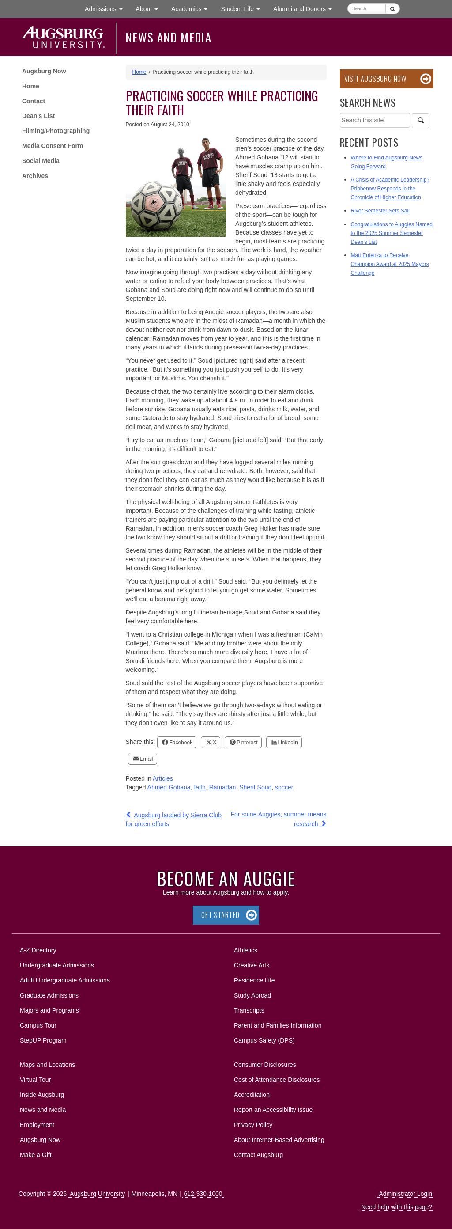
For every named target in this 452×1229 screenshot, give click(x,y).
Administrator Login (405, 1193)
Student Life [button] (244, 8)
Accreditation (252, 1094)
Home (30, 86)
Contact (33, 101)
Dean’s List (38, 115)
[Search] (420, 120)
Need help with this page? (396, 1206)
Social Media (41, 160)
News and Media (168, 37)
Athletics (245, 950)
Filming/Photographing (56, 130)
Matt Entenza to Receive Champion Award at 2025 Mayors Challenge (390, 264)
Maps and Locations (47, 1064)
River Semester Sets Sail (380, 211)
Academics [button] (192, 8)
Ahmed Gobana (169, 787)
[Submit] (392, 8)
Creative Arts (251, 965)
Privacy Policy (253, 1124)
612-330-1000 (203, 1193)
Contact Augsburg (258, 1154)
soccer (284, 787)
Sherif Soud (255, 787)
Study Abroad (252, 995)
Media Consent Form (52, 145)
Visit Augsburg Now (375, 78)
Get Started (220, 915)
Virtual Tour (35, 1079)
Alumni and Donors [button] (306, 8)
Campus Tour (38, 1025)
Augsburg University (97, 1193)
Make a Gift (36, 1154)
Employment (37, 1124)
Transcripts (249, 1010)
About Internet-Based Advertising (279, 1139)
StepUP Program (43, 1040)
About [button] (150, 11)
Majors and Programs (49, 1009)
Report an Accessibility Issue (273, 1109)
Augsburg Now (44, 71)
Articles (163, 778)
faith (199, 787)
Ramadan (222, 787)
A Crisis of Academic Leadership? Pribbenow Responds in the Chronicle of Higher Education (390, 189)
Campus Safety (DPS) (264, 1040)
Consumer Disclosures (265, 1064)
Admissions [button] (107, 8)
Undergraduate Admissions (57, 965)
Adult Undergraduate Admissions (65, 980)
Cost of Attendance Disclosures (277, 1079)
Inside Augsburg (42, 1094)
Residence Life (254, 980)
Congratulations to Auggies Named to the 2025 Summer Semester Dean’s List (392, 233)
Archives (35, 175)
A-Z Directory (38, 950)
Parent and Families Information (277, 1025)
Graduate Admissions (49, 995)
